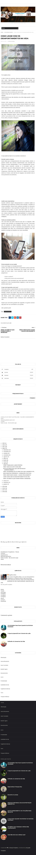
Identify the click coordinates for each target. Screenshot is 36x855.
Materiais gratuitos (6, 556)
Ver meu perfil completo (6, 584)
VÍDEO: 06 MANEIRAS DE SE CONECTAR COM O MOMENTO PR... (19, 471)
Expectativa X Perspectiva (15, 786)
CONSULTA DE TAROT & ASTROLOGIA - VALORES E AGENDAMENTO (17, 417)
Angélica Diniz (12, 575)
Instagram (17, 378)
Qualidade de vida (5, 684)
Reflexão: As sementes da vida (16, 641)
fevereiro (6, 482)
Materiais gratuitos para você (8, 420)
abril (4, 463)
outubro (5, 453)
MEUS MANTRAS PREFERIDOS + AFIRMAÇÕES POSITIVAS (17, 473)
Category (3, 593)
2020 (3, 448)
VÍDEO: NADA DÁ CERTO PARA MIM (12, 467)
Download (3, 601)
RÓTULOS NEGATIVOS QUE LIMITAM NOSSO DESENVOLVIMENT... (14, 469)
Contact (3, 599)
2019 (3, 486)
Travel (2, 591)
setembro (6, 455)
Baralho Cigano (4, 669)
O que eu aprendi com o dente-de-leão (19, 633)
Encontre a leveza (13, 794)
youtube (17, 372)
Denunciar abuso (6, 564)
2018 (3, 488)
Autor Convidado (4, 665)
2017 (3, 490)
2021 (3, 446)
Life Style (3, 592)
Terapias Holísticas (5, 696)
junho (5, 460)
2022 (3, 445)
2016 (3, 491)
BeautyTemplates (14, 847)
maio (4, 462)
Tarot (2, 692)
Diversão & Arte (4, 673)
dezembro (6, 450)
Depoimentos (4, 555)
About (2, 598)
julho (4, 458)
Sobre (2, 418)
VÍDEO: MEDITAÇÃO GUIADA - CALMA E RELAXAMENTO (17, 475)
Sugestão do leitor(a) (5, 688)
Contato (3, 421)
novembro (6, 451)
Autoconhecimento (8, 32)
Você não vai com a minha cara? (16, 834)
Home (2, 32)
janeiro (5, 484)
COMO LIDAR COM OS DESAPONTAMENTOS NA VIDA (16, 476)
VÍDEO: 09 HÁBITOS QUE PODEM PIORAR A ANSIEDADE (16, 478)
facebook (17, 369)
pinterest (17, 375)
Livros (2, 677)
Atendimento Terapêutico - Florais (10, 552)
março (5, 480)
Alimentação (3, 657)
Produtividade (4, 681)
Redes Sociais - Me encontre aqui (8, 423)
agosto (5, 456)
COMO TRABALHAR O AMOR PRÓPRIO (12, 465)
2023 (3, 443)
